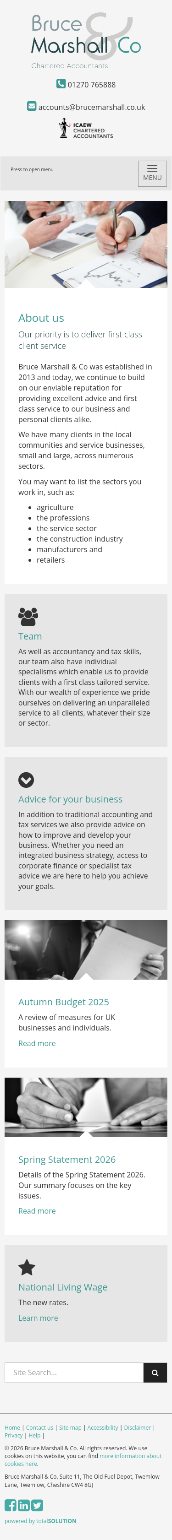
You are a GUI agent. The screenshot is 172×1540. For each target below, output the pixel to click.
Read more (38, 1043)
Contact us (39, 1428)
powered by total (41, 1521)
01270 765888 (86, 85)
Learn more (38, 1318)
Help (34, 1435)
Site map (70, 1428)
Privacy (14, 1435)
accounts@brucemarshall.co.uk (86, 107)
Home (12, 1428)
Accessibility (103, 1428)
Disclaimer (137, 1428)
